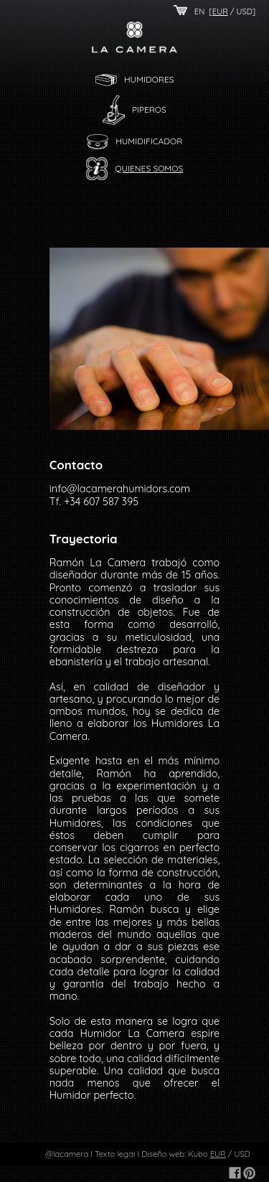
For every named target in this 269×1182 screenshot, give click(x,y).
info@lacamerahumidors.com (119, 488)
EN (199, 11)
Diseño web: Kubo (174, 1154)
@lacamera (66, 1154)
